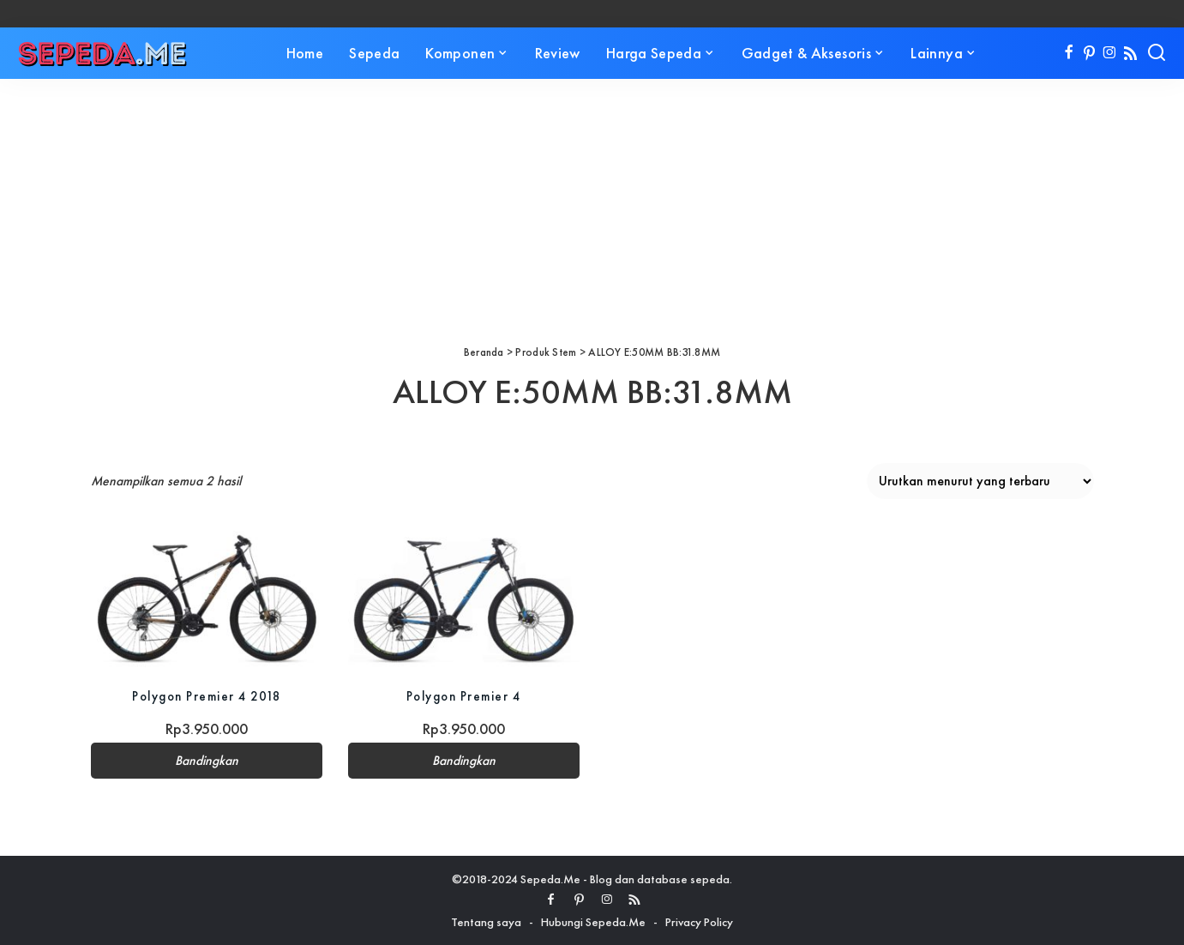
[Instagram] (1110, 53)
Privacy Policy (699, 922)
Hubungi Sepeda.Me (593, 922)
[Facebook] (1068, 53)
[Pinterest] (1089, 53)
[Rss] (1130, 53)
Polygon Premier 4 (463, 696)
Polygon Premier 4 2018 (206, 696)
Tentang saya (486, 922)
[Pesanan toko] (980, 481)
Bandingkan (206, 760)
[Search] (1156, 53)
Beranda (484, 352)
